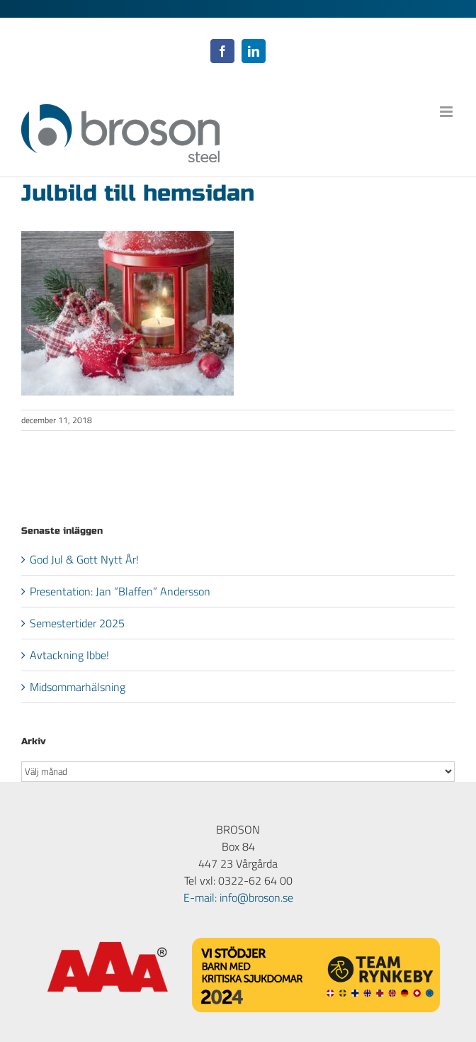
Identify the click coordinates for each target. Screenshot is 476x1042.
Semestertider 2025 (77, 623)
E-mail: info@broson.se (238, 897)
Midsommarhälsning (77, 686)
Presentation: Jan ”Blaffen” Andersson (120, 591)
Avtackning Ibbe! (69, 654)
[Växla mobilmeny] (447, 111)
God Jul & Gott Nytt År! (84, 559)
